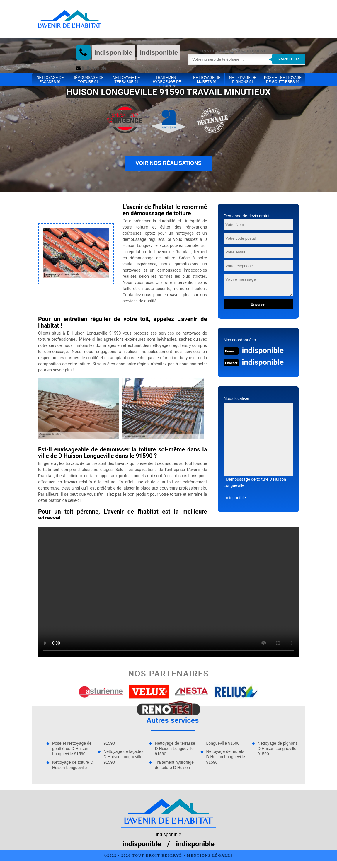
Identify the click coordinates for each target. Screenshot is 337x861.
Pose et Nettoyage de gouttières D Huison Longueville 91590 (72, 748)
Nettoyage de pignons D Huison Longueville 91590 (277, 748)
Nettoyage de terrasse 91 (126, 80)
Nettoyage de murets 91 (206, 80)
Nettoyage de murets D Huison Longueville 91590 (225, 756)
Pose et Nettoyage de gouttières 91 (283, 80)
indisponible (113, 52)
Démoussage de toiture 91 (88, 80)
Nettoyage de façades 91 (50, 80)
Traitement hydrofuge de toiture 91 (167, 80)
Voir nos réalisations (168, 163)
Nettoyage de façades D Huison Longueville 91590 (123, 756)
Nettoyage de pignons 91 (242, 80)
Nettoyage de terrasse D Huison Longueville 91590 (175, 748)
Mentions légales (210, 855)
